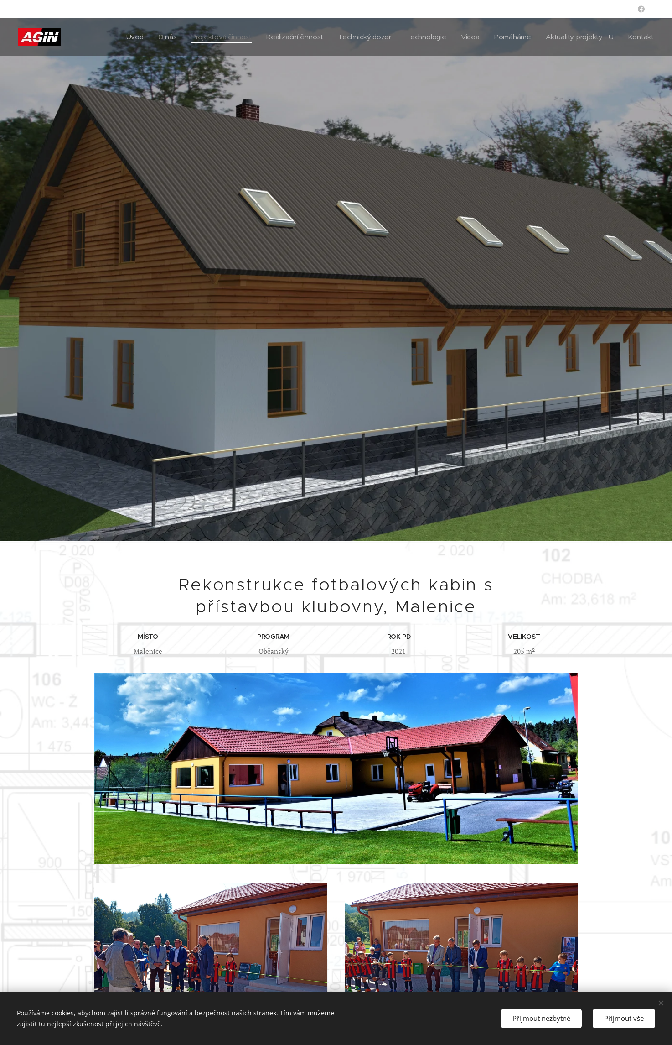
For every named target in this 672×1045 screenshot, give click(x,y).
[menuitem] (126, 37)
